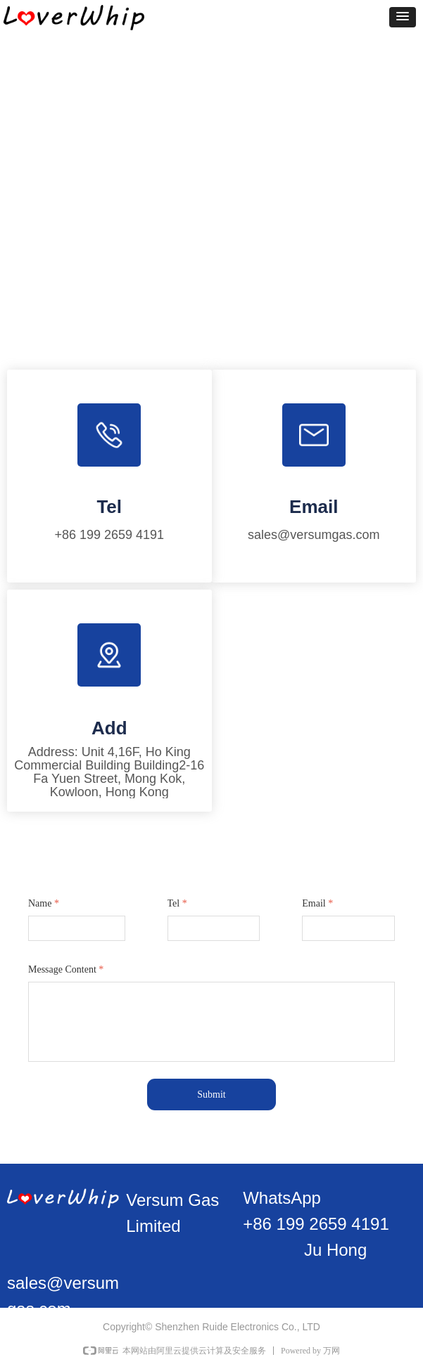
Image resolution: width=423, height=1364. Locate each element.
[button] (402, 17)
